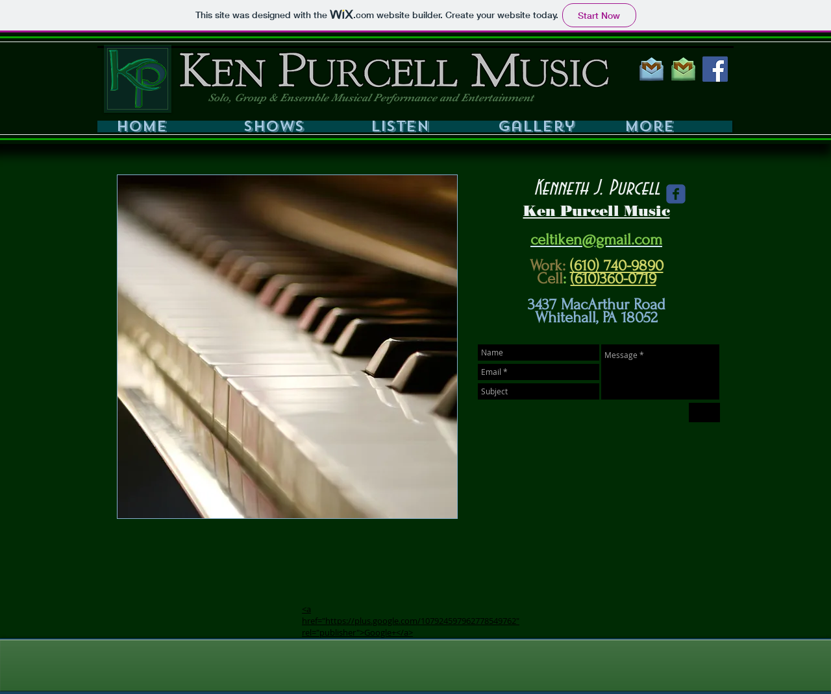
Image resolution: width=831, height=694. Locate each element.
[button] (291, 126)
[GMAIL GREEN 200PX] (683, 69)
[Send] (704, 412)
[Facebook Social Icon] (715, 69)
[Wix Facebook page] (676, 194)
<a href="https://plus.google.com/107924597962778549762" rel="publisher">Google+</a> (410, 620)
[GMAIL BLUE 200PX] (651, 69)
